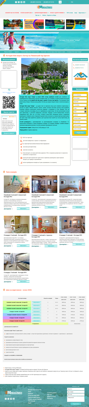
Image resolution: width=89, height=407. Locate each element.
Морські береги (8, 51)
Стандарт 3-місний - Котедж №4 (17, 320)
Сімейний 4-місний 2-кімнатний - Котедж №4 (17, 305)
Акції (75, 12)
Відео (29, 402)
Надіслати (80, 132)
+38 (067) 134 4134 (35, 2)
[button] (66, 74)
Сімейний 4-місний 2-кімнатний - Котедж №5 (17, 308)
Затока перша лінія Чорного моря (30, 51)
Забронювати (23, 208)
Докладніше (7, 209)
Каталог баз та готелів (12, 12)
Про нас (37, 15)
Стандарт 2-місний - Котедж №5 (17, 311)
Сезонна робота (52, 392)
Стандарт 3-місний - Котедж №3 (17, 317)
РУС (72, 2)
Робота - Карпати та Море (49, 15)
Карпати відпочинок (41, 12)
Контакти (50, 398)
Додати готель (51, 396)
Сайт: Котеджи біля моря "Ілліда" (9, 93)
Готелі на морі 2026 (26, 12)
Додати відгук (9, 133)
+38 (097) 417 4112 (48, 2)
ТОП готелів (70, 12)
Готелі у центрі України (57, 12)
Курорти (17, 51)
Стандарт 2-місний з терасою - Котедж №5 (17, 314)
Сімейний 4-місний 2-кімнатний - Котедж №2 (17, 302)
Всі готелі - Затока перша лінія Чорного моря (53, 51)
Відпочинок (82, 12)
